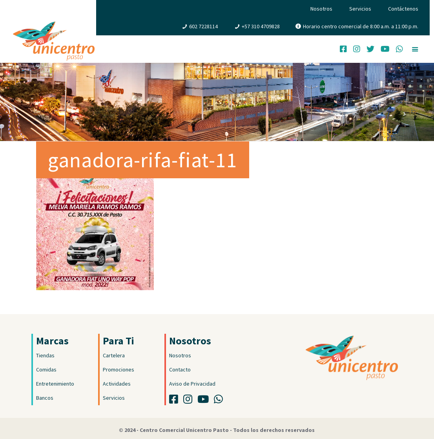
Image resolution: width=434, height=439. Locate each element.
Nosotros (321, 8)
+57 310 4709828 (261, 26)
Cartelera (114, 355)
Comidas (46, 369)
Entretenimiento (55, 383)
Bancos (44, 397)
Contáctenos (403, 8)
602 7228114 (203, 26)
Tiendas (45, 355)
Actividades (117, 383)
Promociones (118, 369)
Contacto (180, 369)
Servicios (360, 8)
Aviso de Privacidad (192, 383)
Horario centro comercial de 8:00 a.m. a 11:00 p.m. (360, 26)
